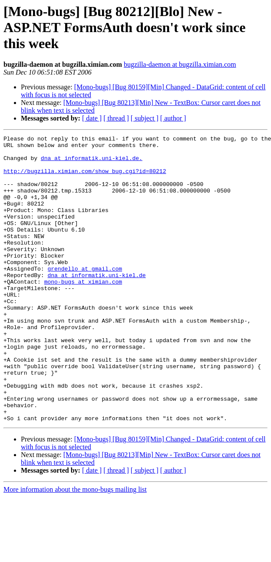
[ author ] (173, 118)
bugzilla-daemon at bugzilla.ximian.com (180, 64)
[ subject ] (145, 118)
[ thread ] (116, 118)
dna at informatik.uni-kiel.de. (91, 163)
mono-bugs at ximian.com (83, 311)
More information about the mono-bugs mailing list (75, 546)
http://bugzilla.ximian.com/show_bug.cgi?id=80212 (84, 179)
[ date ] (92, 118)
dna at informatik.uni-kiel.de (96, 303)
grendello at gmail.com (84, 296)
